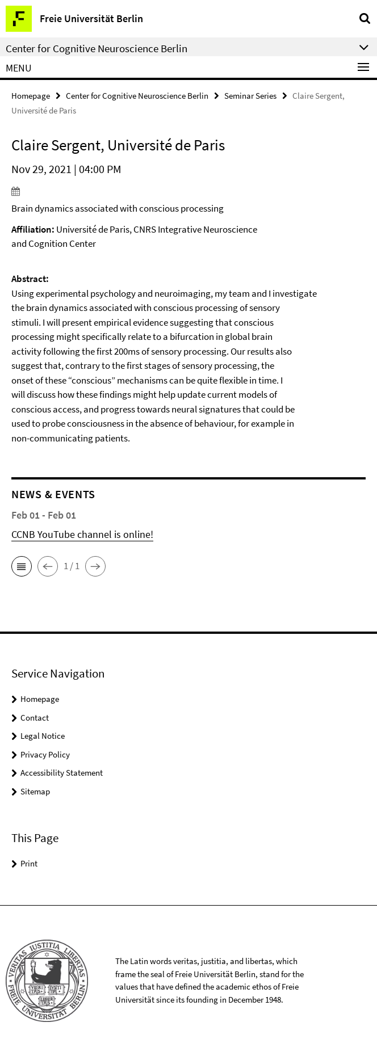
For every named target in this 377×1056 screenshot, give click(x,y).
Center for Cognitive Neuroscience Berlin (137, 95)
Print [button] (28, 863)
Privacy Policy (45, 754)
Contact (34, 717)
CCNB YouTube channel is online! (82, 534)
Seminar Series (250, 95)
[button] (21, 566)
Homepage (30, 95)
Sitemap (35, 791)
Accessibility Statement (61, 772)
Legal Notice (42, 735)
